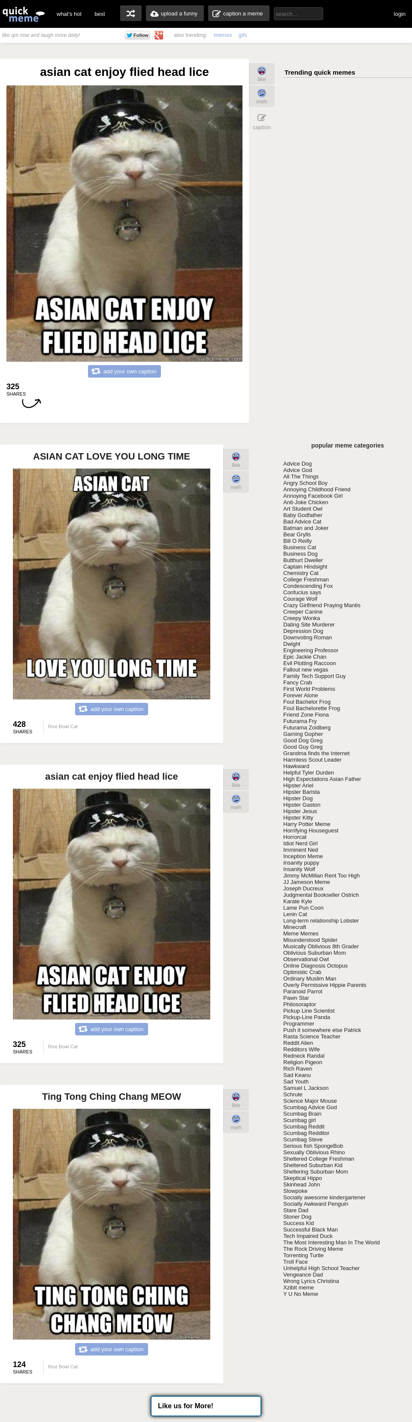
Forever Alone (300, 695)
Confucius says (302, 592)
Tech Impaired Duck (308, 1236)
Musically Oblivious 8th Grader (321, 946)
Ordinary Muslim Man (309, 978)
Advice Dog (297, 463)
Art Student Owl (302, 508)
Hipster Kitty (298, 817)
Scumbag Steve (303, 1139)
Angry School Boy (305, 483)
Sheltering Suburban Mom (315, 1171)
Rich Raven (297, 1068)
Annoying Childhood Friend (317, 489)
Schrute (293, 1094)
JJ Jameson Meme (306, 882)
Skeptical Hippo (302, 1178)
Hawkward (296, 766)
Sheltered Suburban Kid (312, 1165)
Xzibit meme (298, 1287)
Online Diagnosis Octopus (315, 965)
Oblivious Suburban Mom (314, 953)
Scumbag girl (299, 1120)
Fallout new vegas (305, 669)
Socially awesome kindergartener (324, 1197)
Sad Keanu (297, 1075)
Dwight (291, 644)
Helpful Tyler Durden (308, 772)
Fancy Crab (297, 682)
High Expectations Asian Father (322, 779)
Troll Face (295, 1262)
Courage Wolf (300, 599)
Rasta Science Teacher (311, 1036)
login (400, 14)
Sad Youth (296, 1081)
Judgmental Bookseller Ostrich (321, 895)
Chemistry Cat (300, 573)
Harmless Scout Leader (312, 759)
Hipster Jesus (300, 811)
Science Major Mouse (310, 1101)
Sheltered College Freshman (318, 1159)
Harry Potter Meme (306, 824)
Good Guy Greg (303, 747)
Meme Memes (300, 933)
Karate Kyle (297, 901)
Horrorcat (294, 837)
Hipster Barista (301, 792)
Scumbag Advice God (310, 1107)
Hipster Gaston (302, 805)
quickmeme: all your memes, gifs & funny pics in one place (23, 14)
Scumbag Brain (302, 1113)
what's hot (69, 14)
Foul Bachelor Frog (307, 702)
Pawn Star (296, 998)
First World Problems (309, 689)
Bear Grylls (297, 534)
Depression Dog (303, 631)
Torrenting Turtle (303, 1255)
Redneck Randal (303, 1056)
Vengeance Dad (303, 1274)
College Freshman (306, 579)
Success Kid (298, 1223)
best (99, 14)
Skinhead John (301, 1184)
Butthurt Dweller (303, 560)
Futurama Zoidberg (307, 727)
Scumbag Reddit (303, 1126)
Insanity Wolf (299, 869)
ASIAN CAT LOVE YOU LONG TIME (111, 456)
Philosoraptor (299, 1004)
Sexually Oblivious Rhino (314, 1152)
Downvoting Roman (307, 637)
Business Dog (300, 554)
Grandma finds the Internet (316, 753)
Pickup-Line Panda (306, 1017)
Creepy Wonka (301, 618)
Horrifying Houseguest (311, 830)
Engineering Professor (311, 650)
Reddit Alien (298, 1043)
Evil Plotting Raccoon (309, 663)
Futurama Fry (300, 721)
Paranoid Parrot (302, 991)
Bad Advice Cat (302, 521)
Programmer (298, 1023)
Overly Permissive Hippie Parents (325, 985)
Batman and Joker (306, 528)
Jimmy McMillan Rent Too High (321, 875)
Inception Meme (303, 856)
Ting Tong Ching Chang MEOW (111, 1096)
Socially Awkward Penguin (315, 1204)
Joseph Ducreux (303, 888)
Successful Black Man (310, 1229)
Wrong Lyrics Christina (311, 1281)
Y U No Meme (300, 1294)
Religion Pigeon (302, 1062)
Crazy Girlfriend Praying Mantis (321, 605)
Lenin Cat (295, 914)
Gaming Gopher (303, 734)
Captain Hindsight (305, 566)
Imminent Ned (300, 850)
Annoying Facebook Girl (313, 496)
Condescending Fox (308, 586)
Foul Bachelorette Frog (311, 708)
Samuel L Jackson (306, 1088)
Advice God (297, 470)
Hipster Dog (298, 798)
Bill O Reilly (297, 541)
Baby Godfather (302, 515)
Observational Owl (306, 959)
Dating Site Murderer (309, 624)
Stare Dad (296, 1210)
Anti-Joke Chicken (305, 502)
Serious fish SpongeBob (313, 1146)
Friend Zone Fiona (306, 714)
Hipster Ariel (298, 785)
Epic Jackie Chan (304, 657)
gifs (243, 35)
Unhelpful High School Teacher (321, 1268)
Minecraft (294, 927)
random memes (131, 13)
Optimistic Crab (302, 972)
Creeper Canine (303, 611)
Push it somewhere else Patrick (322, 1030)
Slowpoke (295, 1191)
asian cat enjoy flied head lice (111, 776)
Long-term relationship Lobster (321, 920)
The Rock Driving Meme (313, 1249)
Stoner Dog (297, 1216)
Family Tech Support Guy (314, 676)
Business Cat (299, 547)
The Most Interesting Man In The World (331, 1242)
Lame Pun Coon (303, 908)
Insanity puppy (301, 862)
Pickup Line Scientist (309, 1011)
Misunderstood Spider (310, 940)
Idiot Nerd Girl (300, 843)
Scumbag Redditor (306, 1133)
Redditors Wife (301, 1049)
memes (223, 35)
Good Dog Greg (303, 740)
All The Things (301, 476)
